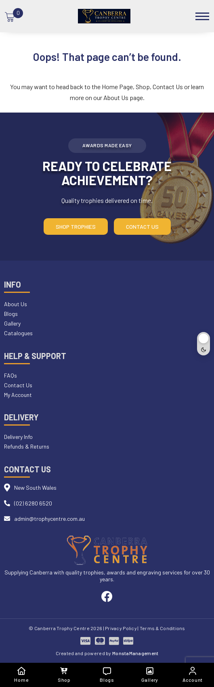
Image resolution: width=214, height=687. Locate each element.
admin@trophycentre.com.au (49, 518)
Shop (143, 86)
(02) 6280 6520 (33, 503)
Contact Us (168, 86)
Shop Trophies (76, 226)
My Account (18, 394)
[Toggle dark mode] (203, 343)
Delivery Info (18, 436)
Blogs (11, 313)
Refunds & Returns (26, 446)
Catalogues (18, 333)
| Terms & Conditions (161, 628)
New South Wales (35, 487)
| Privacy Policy (120, 628)
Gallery (12, 323)
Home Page (117, 86)
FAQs (10, 375)
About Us (115, 97)
